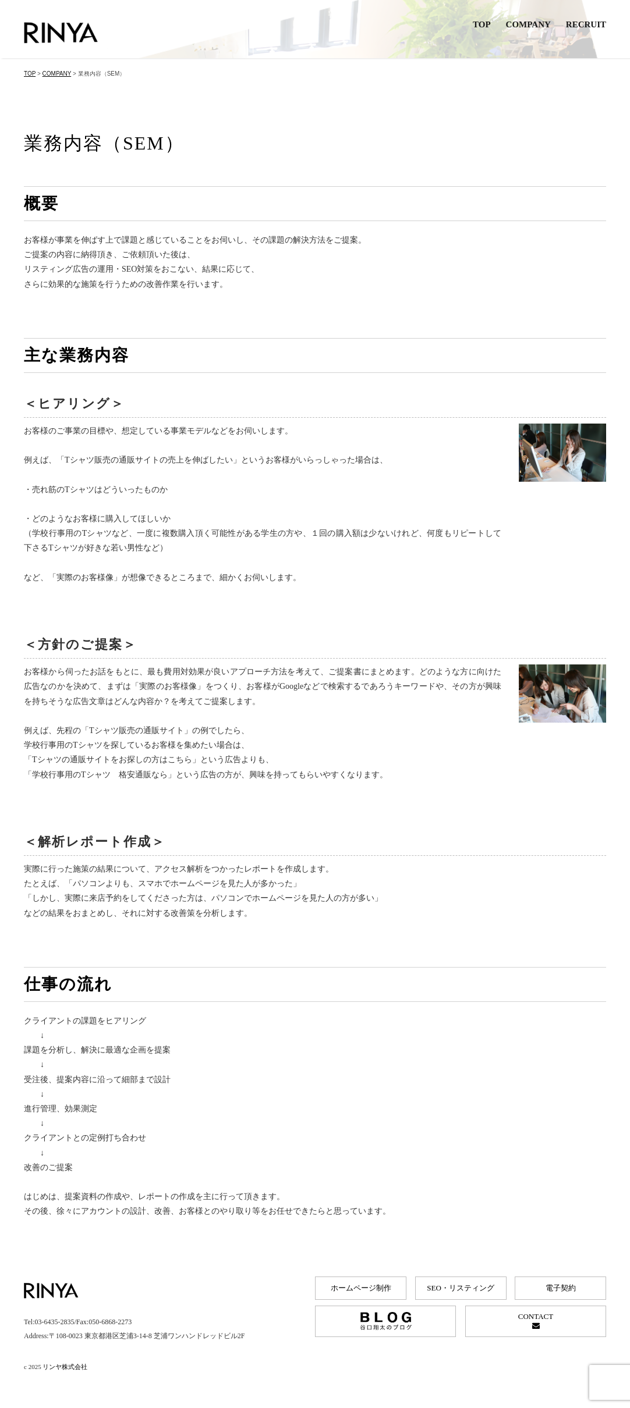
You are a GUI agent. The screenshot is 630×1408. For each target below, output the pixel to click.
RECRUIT (586, 24)
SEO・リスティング (460, 1287)
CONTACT (535, 1320)
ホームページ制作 (361, 1287)
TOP (482, 24)
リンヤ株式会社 (65, 1366)
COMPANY (528, 24)
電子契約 (561, 1287)
